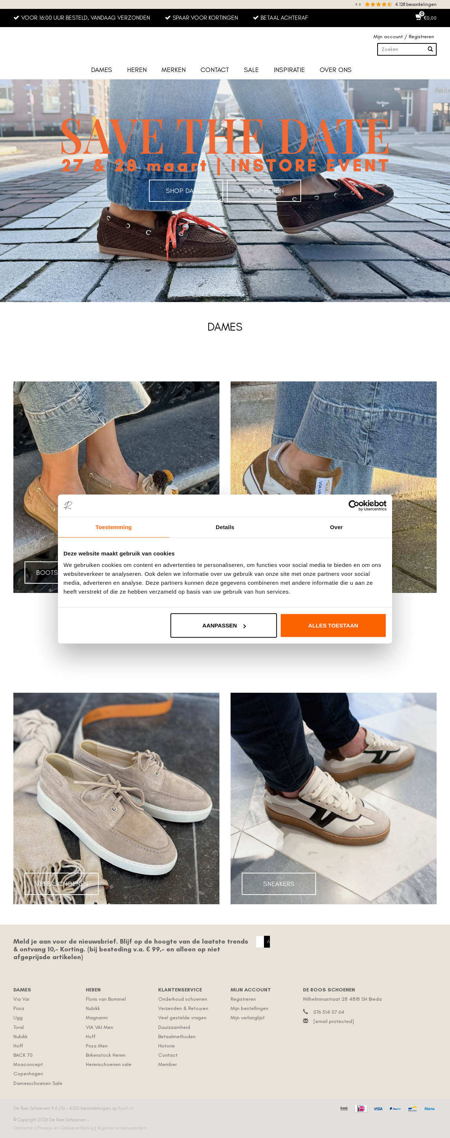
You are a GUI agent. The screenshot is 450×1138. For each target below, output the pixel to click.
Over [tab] (336, 527)
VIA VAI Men (99, 1027)
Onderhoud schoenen (182, 999)
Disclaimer (24, 1128)
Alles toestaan (333, 625)
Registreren (243, 999)
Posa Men (97, 1046)
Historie (166, 1046)
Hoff (18, 1046)
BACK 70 (23, 1055)
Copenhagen (28, 1073)
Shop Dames (186, 191)
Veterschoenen (61, 884)
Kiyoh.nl (125, 1108)
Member (167, 1064)
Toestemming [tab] (113, 527)
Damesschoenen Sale (37, 1083)
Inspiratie (289, 70)
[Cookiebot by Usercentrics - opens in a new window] (354, 505)
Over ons (336, 70)
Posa (18, 1008)
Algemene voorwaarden (121, 1128)
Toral (18, 1027)
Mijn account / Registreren (404, 36)
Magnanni (97, 1017)
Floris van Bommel (106, 999)
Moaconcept (28, 1064)
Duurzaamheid (174, 1027)
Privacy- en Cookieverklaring (66, 1128)
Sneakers (278, 884)
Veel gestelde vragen (182, 1017)
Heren (137, 70)
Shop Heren (264, 191)
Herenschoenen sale (108, 1064)
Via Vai (21, 999)
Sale (251, 70)
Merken (174, 70)
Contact (214, 70)
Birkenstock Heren (105, 1055)
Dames (101, 70)
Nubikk (20, 1036)
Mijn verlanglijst (248, 1017)
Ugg (18, 1017)
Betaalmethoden (177, 1036)
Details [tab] (225, 527)
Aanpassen (224, 625)
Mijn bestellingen (249, 1008)
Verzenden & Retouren (183, 1008)
